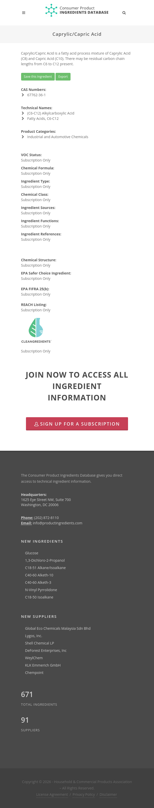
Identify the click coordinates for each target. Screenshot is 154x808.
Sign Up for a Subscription (77, 424)
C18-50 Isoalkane (39, 597)
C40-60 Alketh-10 (39, 575)
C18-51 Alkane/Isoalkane (45, 567)
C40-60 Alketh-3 (38, 582)
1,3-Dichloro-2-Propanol (45, 560)
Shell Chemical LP (39, 643)
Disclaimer (108, 794)
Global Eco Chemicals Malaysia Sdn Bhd (58, 628)
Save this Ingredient (38, 76)
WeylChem (34, 657)
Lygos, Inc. (33, 635)
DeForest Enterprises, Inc (46, 650)
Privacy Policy (84, 794)
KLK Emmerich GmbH (43, 665)
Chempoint (34, 672)
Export (63, 76)
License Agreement (52, 794)
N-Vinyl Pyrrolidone (41, 589)
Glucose (31, 553)
